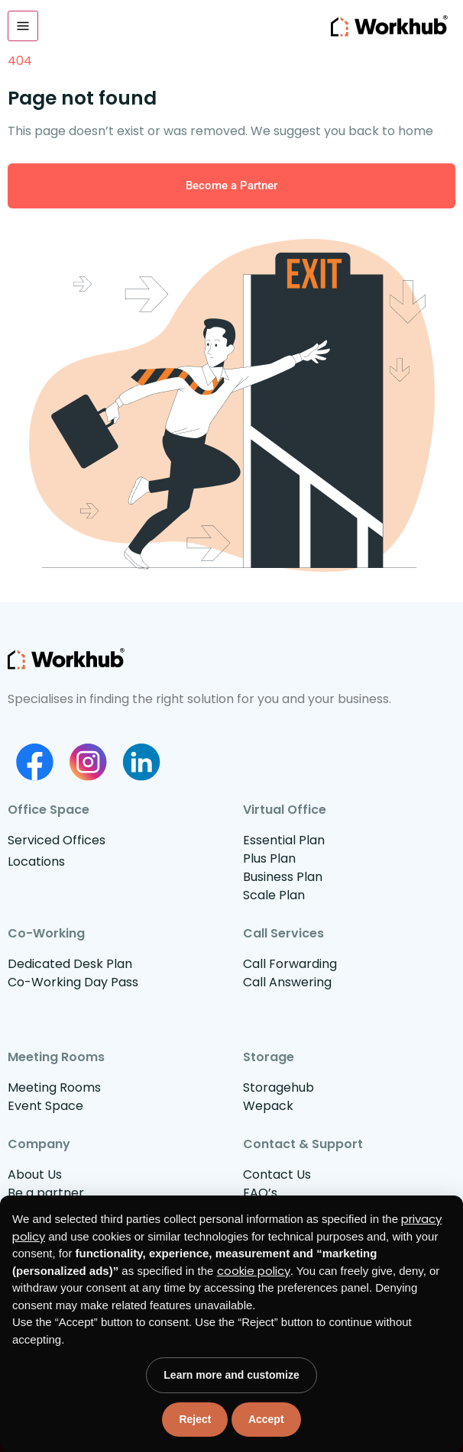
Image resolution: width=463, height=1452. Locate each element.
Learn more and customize (231, 1375)
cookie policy (253, 1271)
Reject (195, 1419)
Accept (266, 1419)
